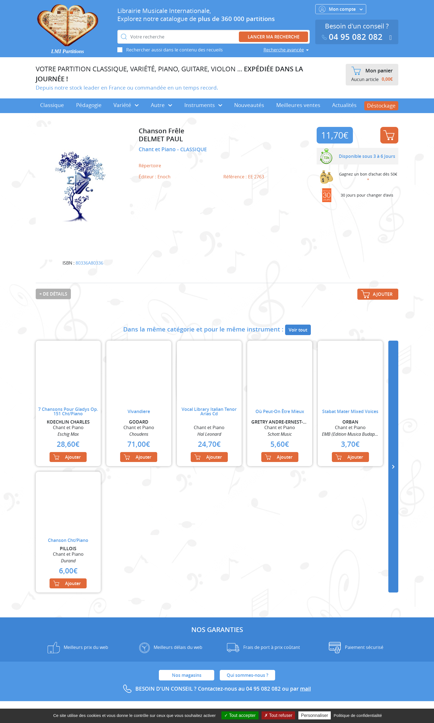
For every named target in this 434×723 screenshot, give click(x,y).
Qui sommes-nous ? (247, 675)
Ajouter (388, 135)
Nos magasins (187, 675)
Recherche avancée (284, 50)
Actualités (344, 105)
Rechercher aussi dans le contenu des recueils (174, 50)
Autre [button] (161, 105)
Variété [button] (126, 105)
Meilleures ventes (298, 105)
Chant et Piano (158, 149)
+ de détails (53, 294)
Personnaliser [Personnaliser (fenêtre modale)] (314, 715)
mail (305, 688)
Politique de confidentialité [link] (358, 715)
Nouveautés (249, 105)
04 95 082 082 (353, 37)
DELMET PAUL (161, 139)
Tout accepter (239, 715)
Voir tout (298, 330)
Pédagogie (89, 105)
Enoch (163, 177)
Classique (52, 105)
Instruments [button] (203, 105)
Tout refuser (278, 715)
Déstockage (381, 105)
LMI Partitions (67, 51)
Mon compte (341, 9)
